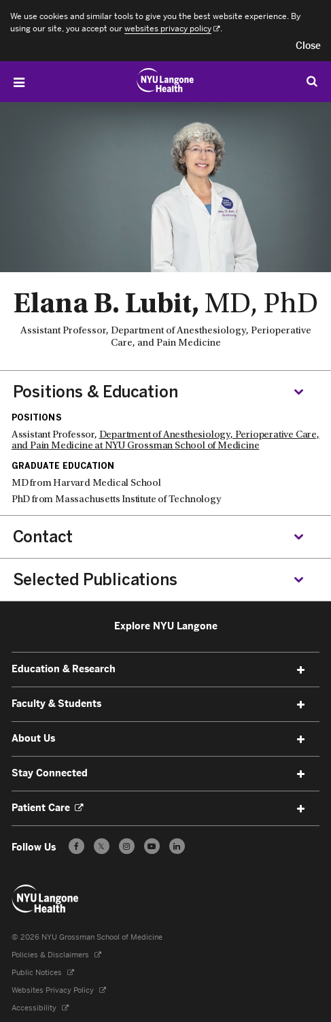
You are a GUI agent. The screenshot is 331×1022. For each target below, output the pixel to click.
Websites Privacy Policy (59, 990)
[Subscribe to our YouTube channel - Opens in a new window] (152, 846)
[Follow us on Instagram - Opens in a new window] (127, 846)
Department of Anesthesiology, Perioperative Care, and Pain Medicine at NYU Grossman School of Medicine (165, 440)
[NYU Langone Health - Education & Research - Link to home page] (46, 899)
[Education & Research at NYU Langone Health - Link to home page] (165, 80)
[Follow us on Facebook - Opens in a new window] (76, 846)
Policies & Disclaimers (56, 955)
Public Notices (43, 972)
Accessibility (40, 1008)
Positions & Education (95, 391)
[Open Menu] (19, 82)
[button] (308, 46)
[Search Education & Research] (311, 80)
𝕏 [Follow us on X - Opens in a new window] (101, 848)
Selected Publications (95, 579)
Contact (43, 536)
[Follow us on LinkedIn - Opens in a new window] (177, 846)
